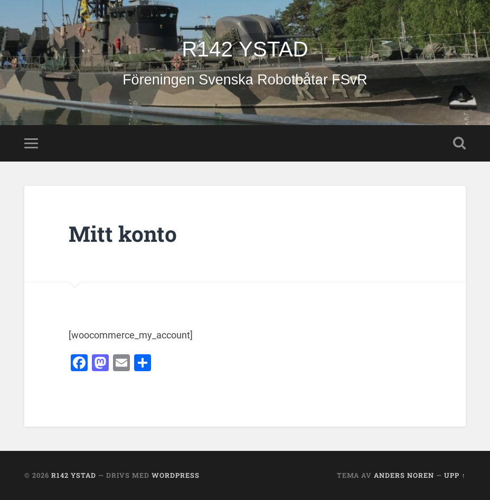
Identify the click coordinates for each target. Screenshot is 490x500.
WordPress (176, 475)
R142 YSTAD (245, 49)
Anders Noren (404, 475)
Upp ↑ (454, 475)
